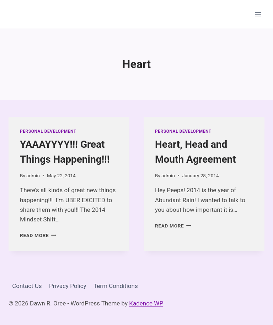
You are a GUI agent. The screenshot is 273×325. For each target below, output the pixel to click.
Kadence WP (146, 303)
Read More (38, 235)
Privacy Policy (67, 285)
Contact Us (27, 285)
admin (33, 175)
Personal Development (48, 131)
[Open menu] (257, 14)
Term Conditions (115, 285)
